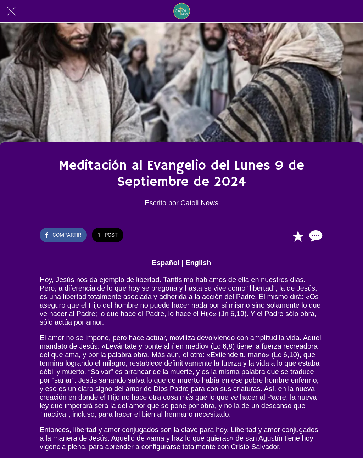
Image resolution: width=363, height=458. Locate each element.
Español (166, 263)
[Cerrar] (11, 11)
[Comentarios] (314, 235)
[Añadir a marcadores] (297, 235)
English (198, 263)
